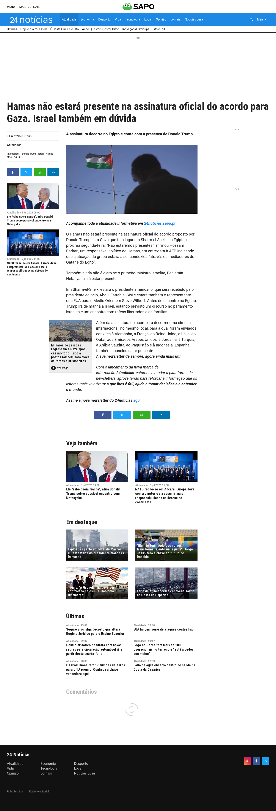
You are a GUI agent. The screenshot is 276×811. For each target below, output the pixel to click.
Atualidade (14, 145)
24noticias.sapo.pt (160, 223)
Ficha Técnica (15, 791)
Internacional (13, 153)
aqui (137, 400)
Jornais (33, 6)
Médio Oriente (14, 157)
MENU (11, 6)
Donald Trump (29, 153)
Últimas (75, 616)
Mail (22, 6)
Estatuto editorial (39, 791)
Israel (41, 153)
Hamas (49, 153)
